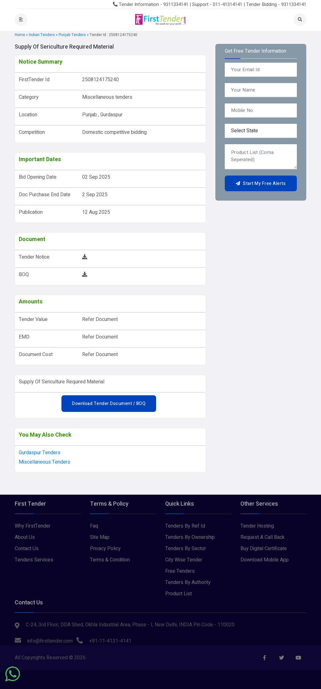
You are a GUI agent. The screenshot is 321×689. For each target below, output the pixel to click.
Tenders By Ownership (190, 537)
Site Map (99, 537)
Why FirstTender (32, 526)
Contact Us (27, 548)
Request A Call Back (262, 537)
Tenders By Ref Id (185, 526)
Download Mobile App (264, 560)
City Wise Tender (183, 560)
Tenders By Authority (188, 582)
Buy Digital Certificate (263, 548)
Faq (94, 526)
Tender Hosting (257, 526)
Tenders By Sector (185, 548)
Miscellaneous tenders (44, 462)
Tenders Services (34, 560)
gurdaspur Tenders (40, 452)
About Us (25, 537)
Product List (178, 593)
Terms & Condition (110, 560)
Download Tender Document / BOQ (108, 403)
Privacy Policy (105, 548)
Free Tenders (180, 571)
